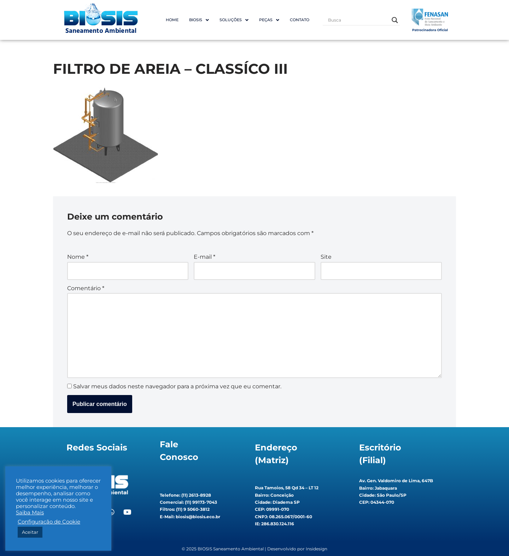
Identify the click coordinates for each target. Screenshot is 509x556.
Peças (269, 20)
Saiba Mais (30, 512)
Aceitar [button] (30, 532)
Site (326, 256)
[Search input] (358, 20)
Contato (299, 19)
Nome (77, 256)
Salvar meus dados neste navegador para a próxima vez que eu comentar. (177, 386)
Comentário (85, 288)
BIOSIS (199, 20)
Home (172, 19)
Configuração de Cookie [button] (49, 522)
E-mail (204, 256)
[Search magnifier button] (395, 20)
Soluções (234, 20)
